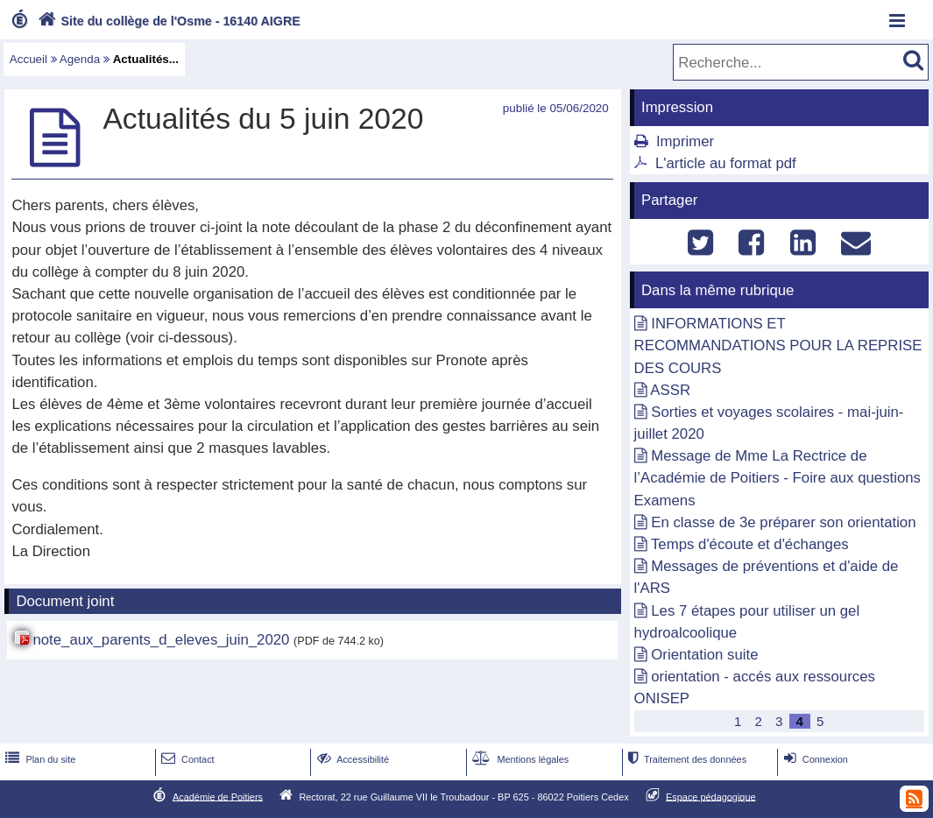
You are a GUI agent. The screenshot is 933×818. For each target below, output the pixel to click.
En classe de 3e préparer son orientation (783, 522)
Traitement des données (685, 759)
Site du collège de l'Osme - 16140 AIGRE (167, 21)
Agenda (80, 59)
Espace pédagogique (711, 796)
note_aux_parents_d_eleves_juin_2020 (160, 639)
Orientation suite (704, 654)
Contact (186, 759)
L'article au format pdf (725, 163)
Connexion (814, 759)
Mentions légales (519, 759)
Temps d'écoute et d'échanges (750, 544)
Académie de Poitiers (218, 796)
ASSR (670, 390)
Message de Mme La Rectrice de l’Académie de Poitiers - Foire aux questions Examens (777, 478)
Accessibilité (352, 759)
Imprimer (685, 141)
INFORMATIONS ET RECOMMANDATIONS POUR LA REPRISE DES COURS (778, 345)
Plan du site (38, 759)
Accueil (28, 59)
